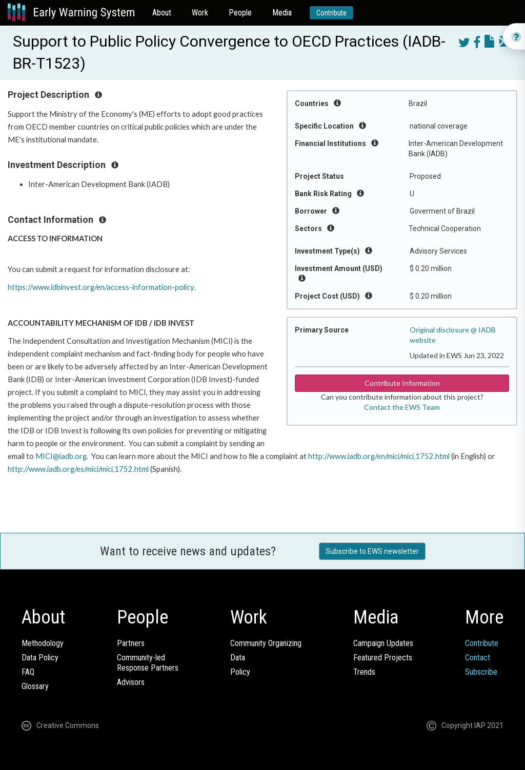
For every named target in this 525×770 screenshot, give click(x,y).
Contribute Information (402, 383)
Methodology (43, 643)
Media (282, 12)
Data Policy (40, 657)
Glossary (35, 686)
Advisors (131, 682)
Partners (131, 643)
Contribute (331, 13)
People (240, 12)
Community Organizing (265, 643)
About (161, 12)
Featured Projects (382, 657)
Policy (240, 672)
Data (237, 657)
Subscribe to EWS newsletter (372, 551)
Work (200, 12)
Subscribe (481, 672)
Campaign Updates (383, 643)
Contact (477, 657)
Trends (364, 672)
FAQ (28, 672)
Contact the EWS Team (402, 407)
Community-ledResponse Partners (147, 663)
